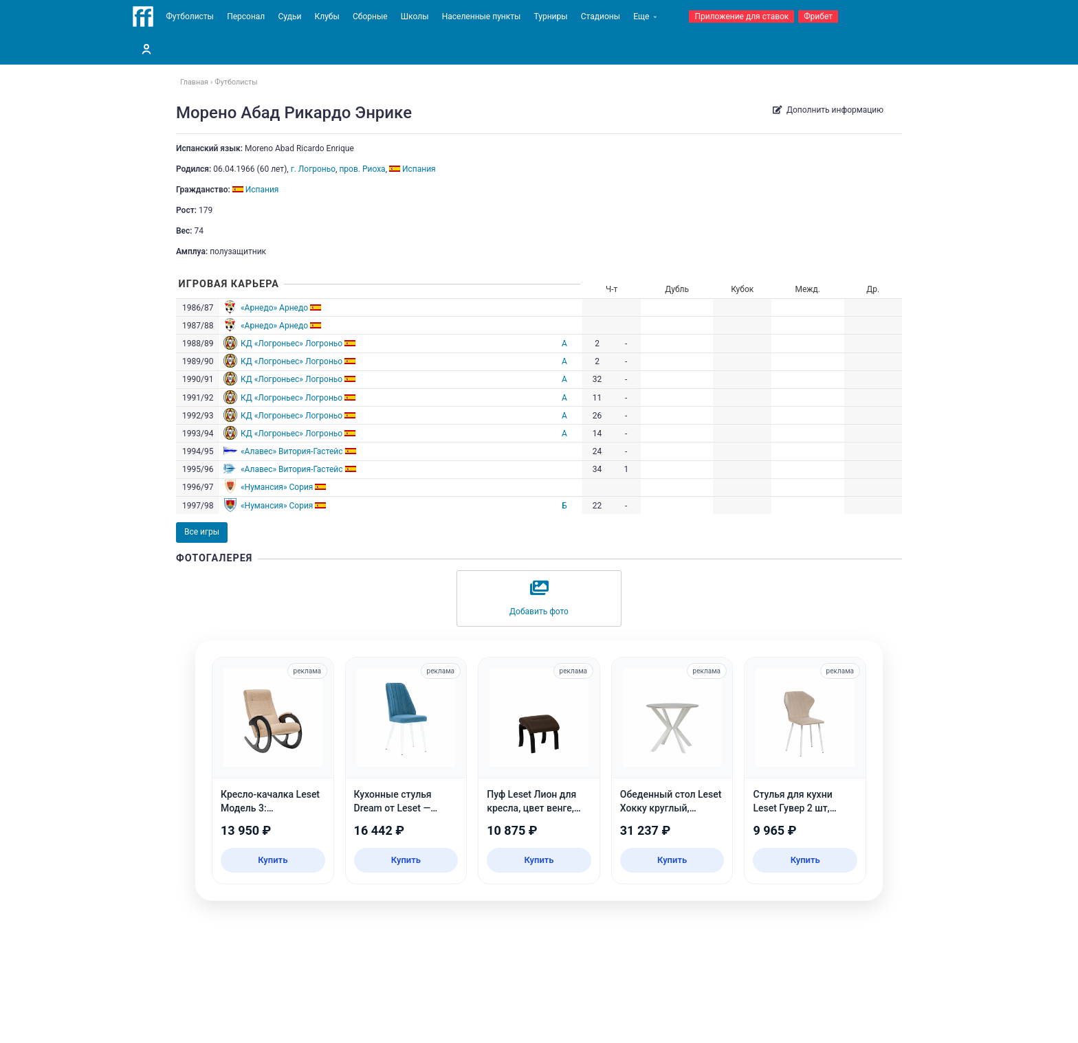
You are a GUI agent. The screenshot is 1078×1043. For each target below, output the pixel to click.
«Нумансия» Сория (277, 487)
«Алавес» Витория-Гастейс (292, 451)
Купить (272, 860)
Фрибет (818, 16)
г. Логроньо (313, 169)
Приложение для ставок (741, 16)
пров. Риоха (362, 169)
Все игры (201, 532)
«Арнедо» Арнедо (274, 308)
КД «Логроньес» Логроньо (291, 343)
